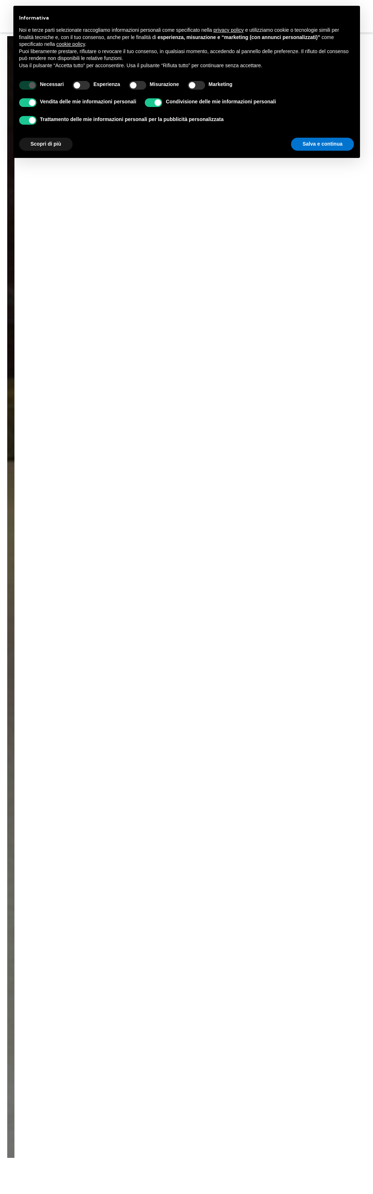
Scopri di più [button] (46, 144)
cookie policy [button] (70, 44)
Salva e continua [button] (322, 144)
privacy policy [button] (228, 30)
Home (136, 563)
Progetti (165, 563)
